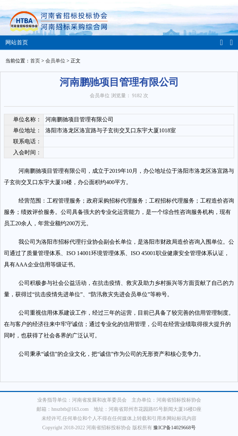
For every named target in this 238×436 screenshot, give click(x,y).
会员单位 (55, 61)
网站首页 (16, 42)
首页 (35, 61)
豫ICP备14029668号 (174, 427)
